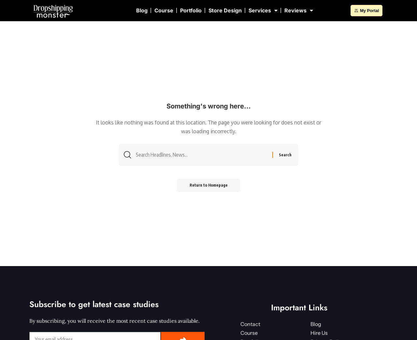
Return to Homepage (209, 185)
